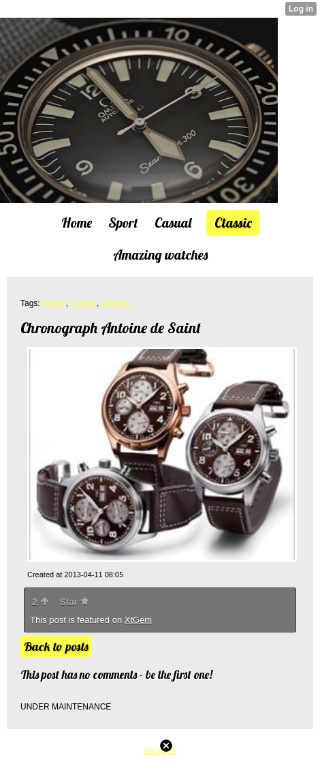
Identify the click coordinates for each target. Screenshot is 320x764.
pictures (115, 303)
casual (54, 303)
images (83, 303)
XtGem (138, 620)
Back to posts (56, 646)
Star (74, 601)
